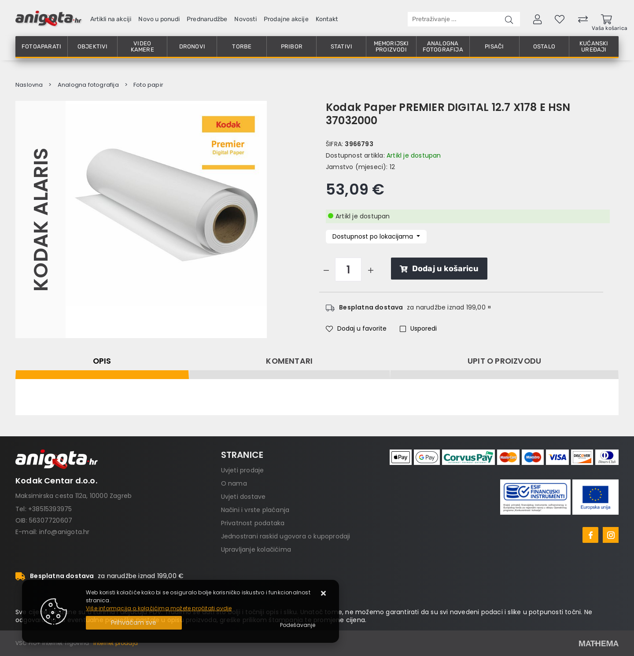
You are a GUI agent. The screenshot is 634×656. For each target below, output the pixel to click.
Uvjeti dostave (243, 496)
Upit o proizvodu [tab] (504, 361)
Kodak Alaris (40, 219)
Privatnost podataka (253, 523)
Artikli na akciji (110, 19)
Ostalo (544, 46)
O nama (234, 483)
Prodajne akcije (286, 19)
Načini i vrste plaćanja (255, 509)
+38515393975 (50, 509)
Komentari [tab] (289, 361)
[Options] (297, 625)
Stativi (341, 46)
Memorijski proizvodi (391, 46)
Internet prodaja (115, 643)
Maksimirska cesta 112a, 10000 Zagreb (73, 495)
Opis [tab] (102, 361)
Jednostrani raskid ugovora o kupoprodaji (285, 536)
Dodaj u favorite (356, 328)
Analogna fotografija (443, 46)
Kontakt (327, 19)
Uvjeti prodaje (242, 470)
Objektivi (92, 46)
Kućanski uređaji (593, 46)
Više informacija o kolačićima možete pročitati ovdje (159, 608)
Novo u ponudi (159, 19)
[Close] (134, 623)
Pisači (494, 46)
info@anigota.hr (64, 531)
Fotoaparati (41, 46)
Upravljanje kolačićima (256, 549)
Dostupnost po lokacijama (373, 236)
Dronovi (192, 46)
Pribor (291, 46)
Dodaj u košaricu (439, 268)
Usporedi (418, 328)
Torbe (241, 46)
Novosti (245, 19)
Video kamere (142, 46)
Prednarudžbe (207, 19)
